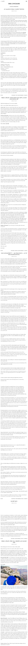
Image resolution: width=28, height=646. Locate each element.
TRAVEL (22, 498)
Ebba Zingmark (14, 4)
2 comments (25, 95)
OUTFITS (22, 538)
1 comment (25, 250)
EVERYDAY (16, 250)
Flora (26, 20)
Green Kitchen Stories (5, 21)
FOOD (16, 95)
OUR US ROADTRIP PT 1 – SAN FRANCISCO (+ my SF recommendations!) (14, 254)
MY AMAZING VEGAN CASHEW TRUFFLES (14, 9)
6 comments (25, 498)
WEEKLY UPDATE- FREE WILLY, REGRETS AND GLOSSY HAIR (14, 542)
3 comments (25, 538)
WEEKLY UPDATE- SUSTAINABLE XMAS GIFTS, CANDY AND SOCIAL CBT (14, 98)
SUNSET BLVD (14, 501)
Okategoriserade (20, 95)
